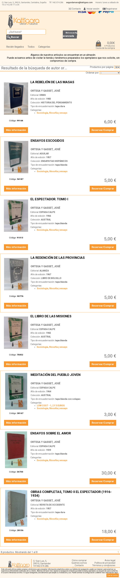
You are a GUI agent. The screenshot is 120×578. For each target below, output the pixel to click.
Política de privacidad (105, 563)
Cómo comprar (79, 560)
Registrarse (111, 8)
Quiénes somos (79, 563)
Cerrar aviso (112, 575)
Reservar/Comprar (103, 130)
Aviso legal (110, 560)
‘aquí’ (116, 572)
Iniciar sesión (93, 8)
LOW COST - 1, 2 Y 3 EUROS (51, 405)
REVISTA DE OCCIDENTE (52, 505)
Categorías (44, 46)
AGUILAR (44, 153)
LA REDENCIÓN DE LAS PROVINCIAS (74, 259)
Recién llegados (15, 46)
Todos (31, 46)
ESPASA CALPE (47, 212)
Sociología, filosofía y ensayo (52, 113)
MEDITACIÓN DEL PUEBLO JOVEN (74, 376)
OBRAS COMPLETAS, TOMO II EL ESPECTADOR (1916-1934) (74, 493)
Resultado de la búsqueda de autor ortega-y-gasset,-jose (34, 68)
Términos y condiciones (103, 565)
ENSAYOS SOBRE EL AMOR (73, 435)
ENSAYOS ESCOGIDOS (74, 142)
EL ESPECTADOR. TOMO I (73, 201)
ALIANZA (44, 270)
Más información (16, 130)
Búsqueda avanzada (70, 34)
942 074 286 (57, 2)
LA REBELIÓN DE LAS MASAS (73, 84)
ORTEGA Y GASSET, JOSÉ (45, 90)
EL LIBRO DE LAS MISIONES (73, 318)
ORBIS (42, 95)
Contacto (76, 8)
